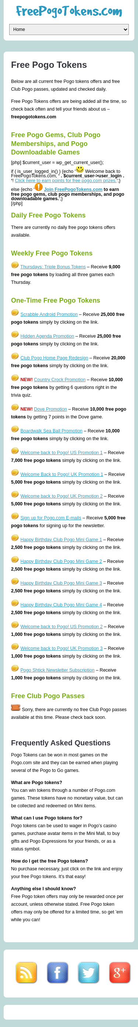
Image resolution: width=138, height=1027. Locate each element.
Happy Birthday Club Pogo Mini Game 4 (61, 605)
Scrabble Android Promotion (49, 314)
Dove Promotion (50, 409)
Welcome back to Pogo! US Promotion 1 (61, 452)
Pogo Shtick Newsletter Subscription (57, 670)
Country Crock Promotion (59, 379)
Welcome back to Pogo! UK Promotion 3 (61, 648)
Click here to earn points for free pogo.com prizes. (66, 180)
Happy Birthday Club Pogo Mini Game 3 (61, 583)
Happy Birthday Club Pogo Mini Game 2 (61, 561)
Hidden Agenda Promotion (47, 336)
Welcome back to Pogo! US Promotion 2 (61, 626)
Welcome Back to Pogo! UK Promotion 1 (61, 474)
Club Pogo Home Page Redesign (54, 358)
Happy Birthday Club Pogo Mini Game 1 (61, 539)
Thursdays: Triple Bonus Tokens (53, 266)
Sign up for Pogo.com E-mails (50, 518)
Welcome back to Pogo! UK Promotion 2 (61, 496)
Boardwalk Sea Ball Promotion (51, 431)
